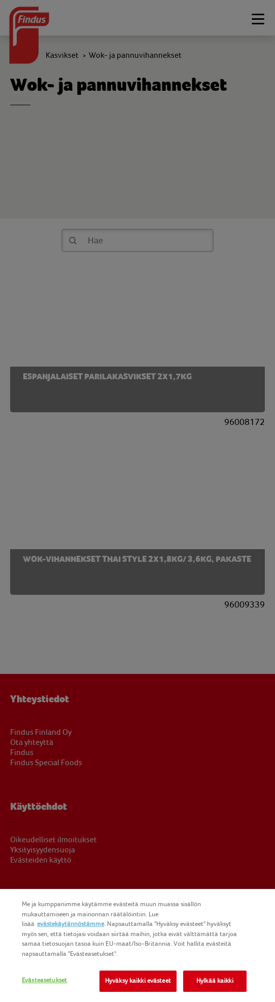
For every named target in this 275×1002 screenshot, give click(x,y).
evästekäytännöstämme (70, 923)
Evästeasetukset (44, 980)
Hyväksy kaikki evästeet (138, 980)
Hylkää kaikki (214, 980)
